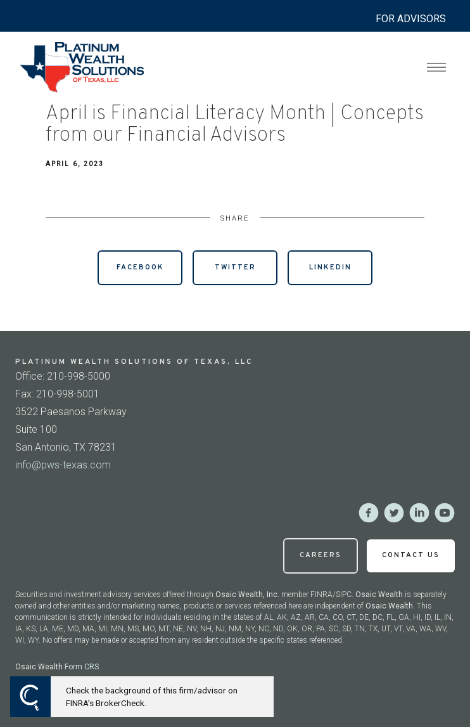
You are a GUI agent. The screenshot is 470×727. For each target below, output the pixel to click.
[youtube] (445, 513)
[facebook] (369, 513)
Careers (320, 555)
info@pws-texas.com (63, 465)
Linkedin (330, 267)
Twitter (235, 267)
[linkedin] (419, 513)
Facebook (140, 267)
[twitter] (394, 513)
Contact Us (411, 555)
